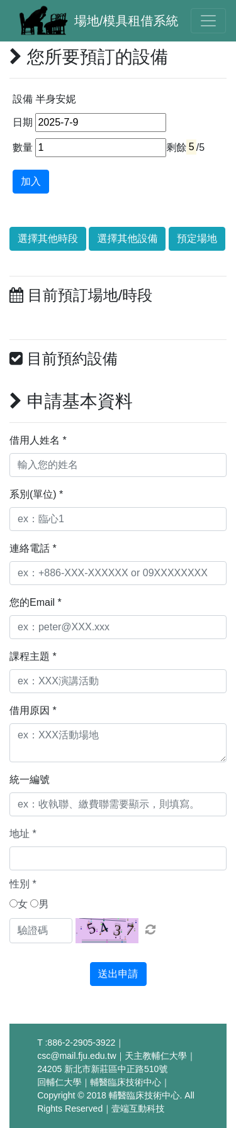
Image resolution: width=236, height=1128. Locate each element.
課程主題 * (33, 656)
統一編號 (29, 779)
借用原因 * (33, 710)
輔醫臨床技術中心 (125, 1082)
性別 (23, 884)
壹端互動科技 (137, 1108)
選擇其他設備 (127, 238)
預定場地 (197, 238)
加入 (31, 181)
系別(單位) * (36, 494)
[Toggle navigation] (208, 20)
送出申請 (118, 973)
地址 (23, 833)
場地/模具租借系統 (126, 21)
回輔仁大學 (59, 1082)
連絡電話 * (33, 548)
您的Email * (35, 602)
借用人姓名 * (38, 440)
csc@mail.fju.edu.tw (76, 1056)
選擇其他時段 (48, 238)
